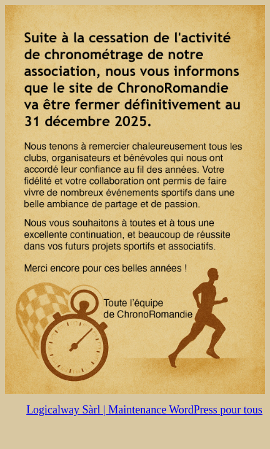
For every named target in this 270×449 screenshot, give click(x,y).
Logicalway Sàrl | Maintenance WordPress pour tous (144, 409)
